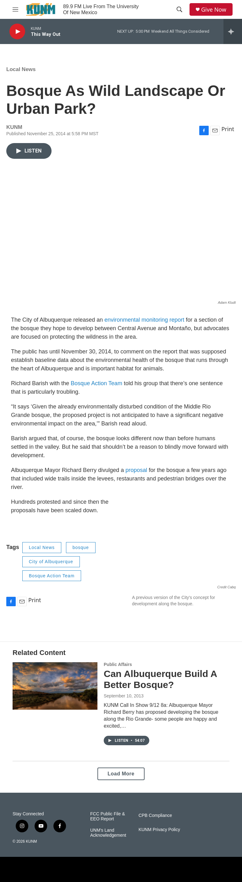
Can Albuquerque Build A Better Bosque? (160, 679)
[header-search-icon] (179, 9)
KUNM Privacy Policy (159, 829)
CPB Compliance (155, 815)
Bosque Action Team (96, 383)
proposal (136, 470)
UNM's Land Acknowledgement (108, 833)
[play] (17, 31)
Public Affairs (118, 664)
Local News (21, 69)
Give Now (213, 9)
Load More (120, 773)
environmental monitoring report (144, 320)
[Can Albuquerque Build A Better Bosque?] (55, 685)
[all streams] (232, 31)
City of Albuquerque (51, 561)
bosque (81, 547)
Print (227, 129)
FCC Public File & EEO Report (107, 816)
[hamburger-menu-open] (15, 9)
